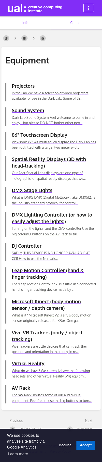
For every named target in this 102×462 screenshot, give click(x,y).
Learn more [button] (18, 454)
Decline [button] (65, 445)
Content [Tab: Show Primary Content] (76, 23)
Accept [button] (86, 445)
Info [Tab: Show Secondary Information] (25, 23)
